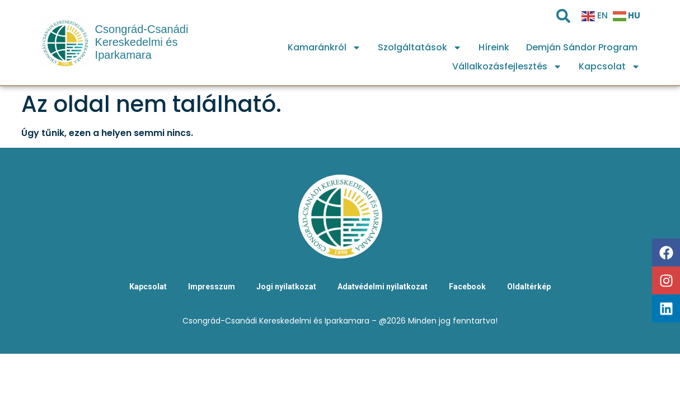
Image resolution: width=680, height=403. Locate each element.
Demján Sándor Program (581, 47)
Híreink (494, 47)
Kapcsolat (609, 66)
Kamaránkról (324, 47)
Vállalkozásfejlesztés (507, 66)
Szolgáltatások (420, 47)
